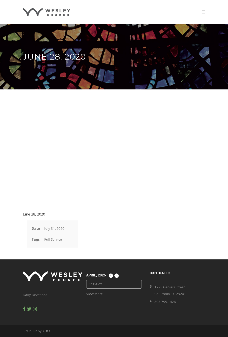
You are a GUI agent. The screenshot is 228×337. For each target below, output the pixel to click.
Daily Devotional (36, 294)
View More (94, 293)
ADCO (47, 331)
